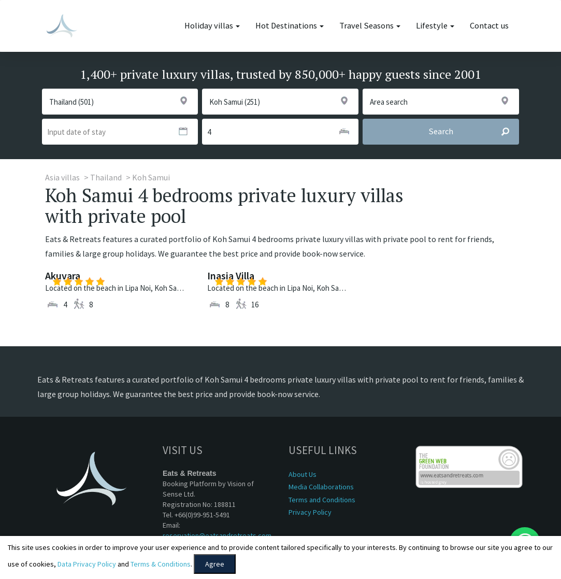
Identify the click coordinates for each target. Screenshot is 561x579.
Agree (214, 564)
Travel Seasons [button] (369, 25)
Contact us (489, 25)
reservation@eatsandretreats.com (217, 535)
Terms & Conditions (161, 564)
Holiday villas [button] (212, 25)
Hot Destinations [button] (289, 25)
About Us (303, 474)
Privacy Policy (310, 512)
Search (473, 132)
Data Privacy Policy (86, 564)
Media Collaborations (321, 486)
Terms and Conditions (322, 499)
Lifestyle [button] (435, 25)
